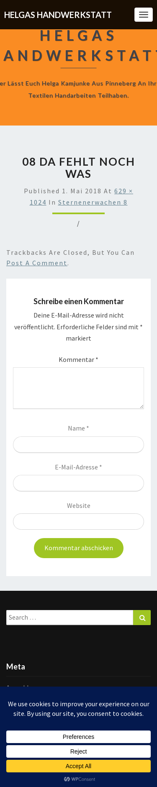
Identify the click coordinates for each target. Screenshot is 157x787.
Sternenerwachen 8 (93, 202)
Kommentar (78, 359)
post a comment (36, 263)
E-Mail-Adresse (78, 467)
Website (78, 505)
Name (78, 428)
